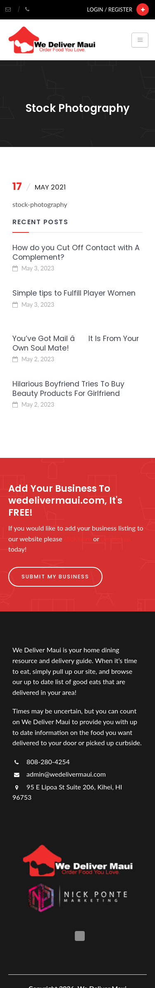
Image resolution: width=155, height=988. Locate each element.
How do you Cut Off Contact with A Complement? (76, 252)
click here (77, 539)
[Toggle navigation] (139, 40)
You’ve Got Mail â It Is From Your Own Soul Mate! (75, 343)
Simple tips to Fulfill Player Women (74, 293)
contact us (116, 539)
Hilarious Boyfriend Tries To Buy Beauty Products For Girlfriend (68, 388)
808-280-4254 (41, 761)
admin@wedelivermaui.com (59, 774)
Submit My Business (55, 576)
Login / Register (109, 9)
